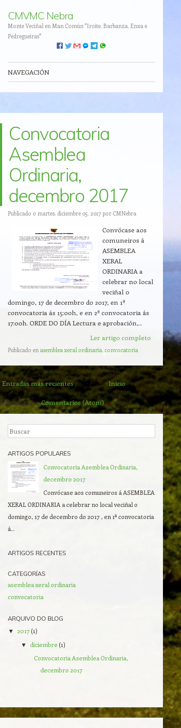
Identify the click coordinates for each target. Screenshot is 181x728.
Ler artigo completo (120, 337)
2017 (23, 631)
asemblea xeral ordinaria (71, 349)
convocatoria (121, 349)
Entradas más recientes (38, 383)
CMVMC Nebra (40, 15)
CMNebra (124, 213)
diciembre (44, 645)
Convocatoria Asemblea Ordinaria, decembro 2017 (68, 164)
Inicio (117, 383)
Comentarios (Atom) (72, 402)
